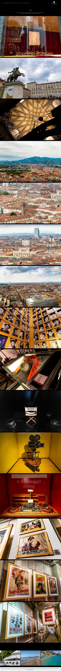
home (2, 2)
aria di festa (21, 2)
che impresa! (14, 2)
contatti (29, 2)
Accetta (29, 669)
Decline (32, 669)
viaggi (11, 2)
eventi (18, 2)
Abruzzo (25, 2)
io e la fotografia (6, 2)
